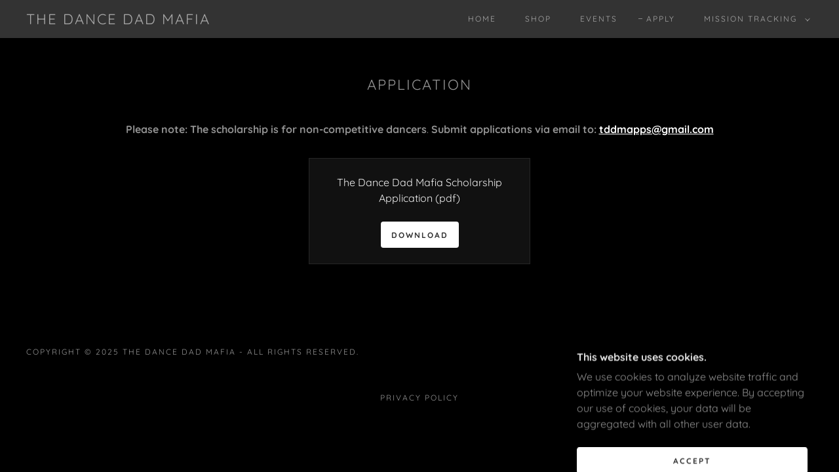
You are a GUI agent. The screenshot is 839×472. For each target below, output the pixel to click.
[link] (118, 20)
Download (419, 235)
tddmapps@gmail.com (656, 129)
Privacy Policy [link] (419, 398)
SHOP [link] (538, 19)
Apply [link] (660, 19)
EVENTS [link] (598, 19)
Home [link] (482, 19)
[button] (754, 19)
